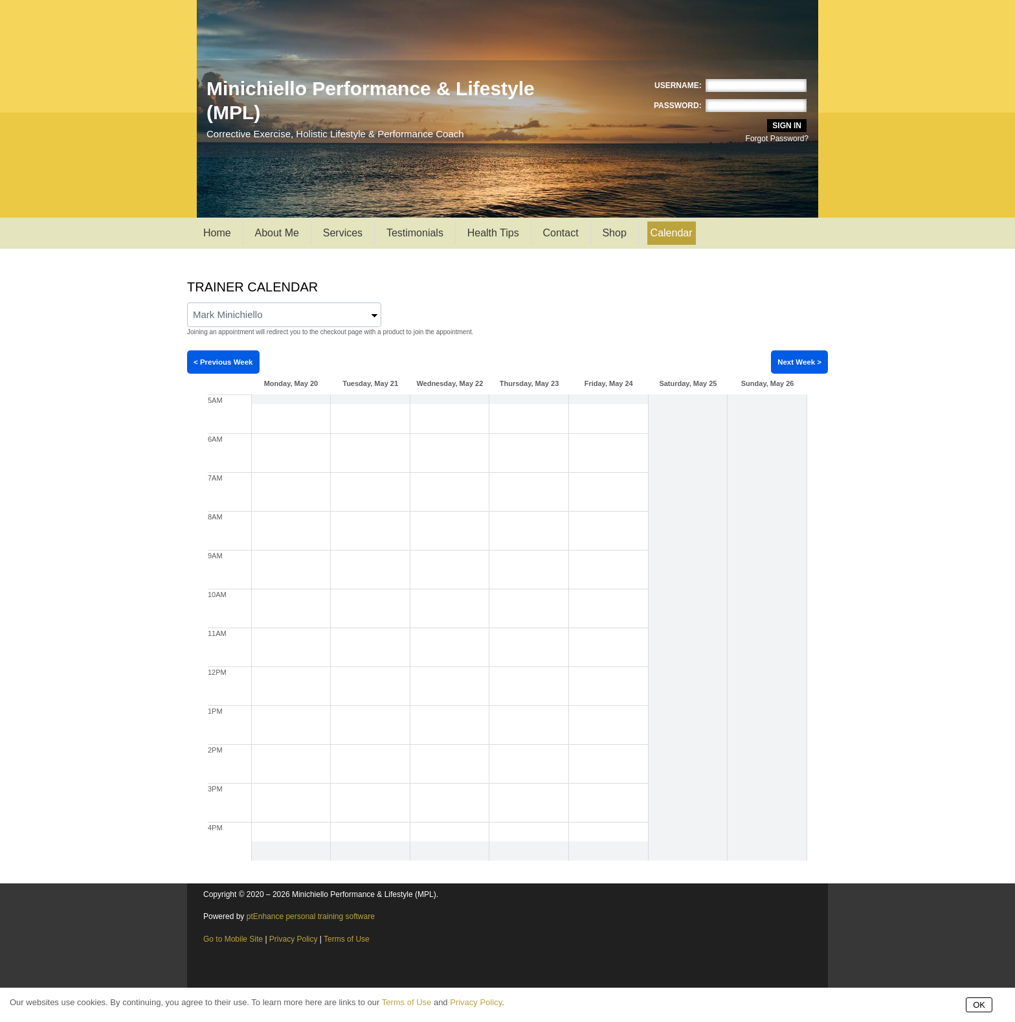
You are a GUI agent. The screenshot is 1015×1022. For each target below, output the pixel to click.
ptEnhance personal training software (311, 916)
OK (979, 1005)
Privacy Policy (293, 939)
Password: (678, 105)
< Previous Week (223, 362)
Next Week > (799, 362)
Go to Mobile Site (233, 939)
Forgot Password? (777, 138)
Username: (678, 85)
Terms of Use (347, 939)
